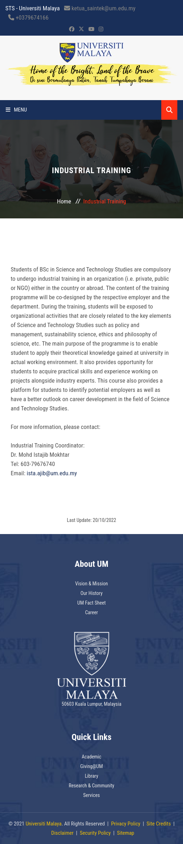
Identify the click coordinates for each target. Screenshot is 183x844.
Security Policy (95, 833)
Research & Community (91, 785)
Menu (16, 110)
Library (91, 776)
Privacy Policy (125, 823)
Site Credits (159, 823)
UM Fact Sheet (91, 603)
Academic (91, 757)
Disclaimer (62, 833)
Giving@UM (91, 766)
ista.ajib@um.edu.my (52, 473)
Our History (91, 593)
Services (91, 795)
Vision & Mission (91, 583)
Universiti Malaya (44, 823)
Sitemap (125, 833)
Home (64, 201)
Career (91, 612)
